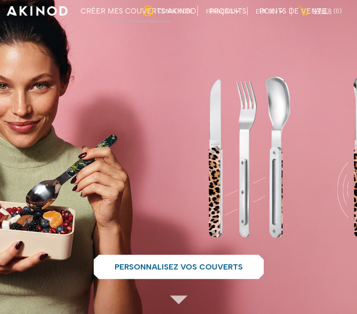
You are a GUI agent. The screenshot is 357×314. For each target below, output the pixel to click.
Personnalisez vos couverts (179, 267)
